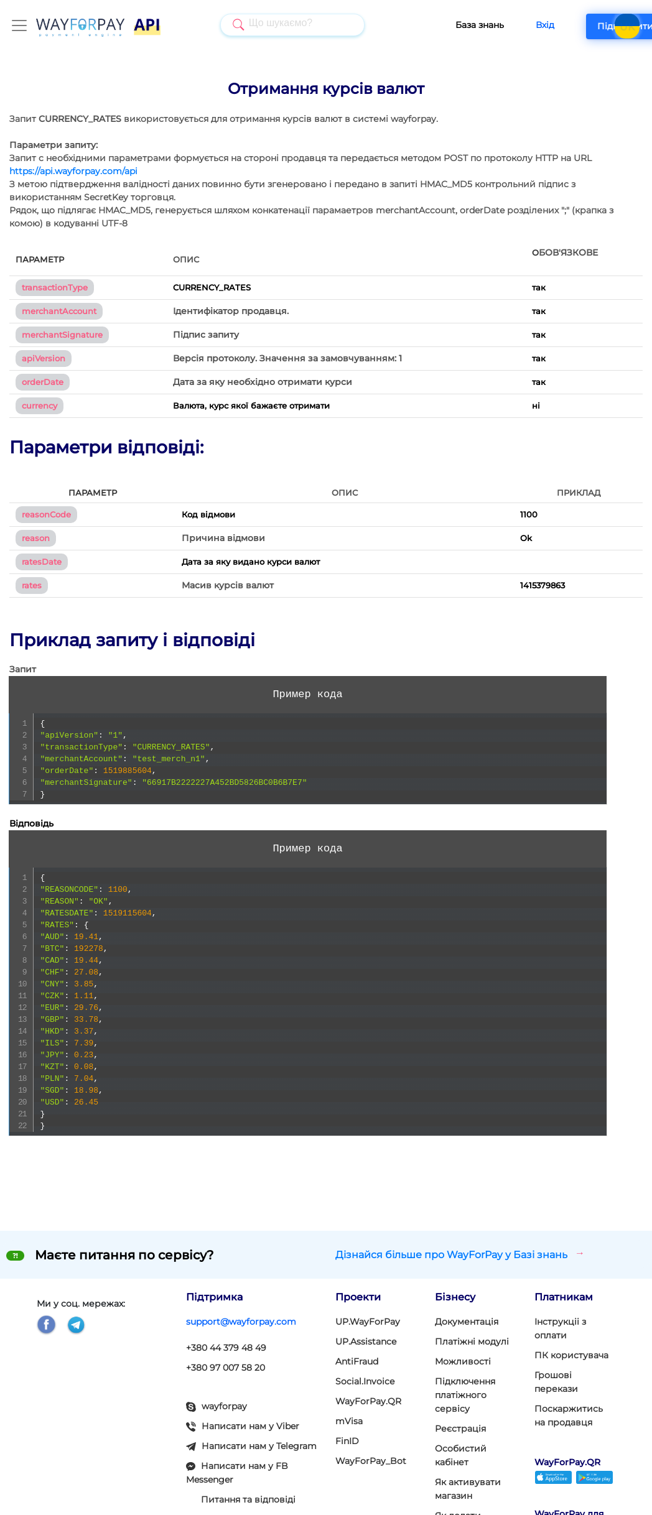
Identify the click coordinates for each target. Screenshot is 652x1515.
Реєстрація (460, 1428)
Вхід (520, 24)
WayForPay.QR (368, 1401)
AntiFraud (356, 1361)
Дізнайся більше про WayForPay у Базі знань (460, 1254)
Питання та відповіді (248, 1499)
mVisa (349, 1421)
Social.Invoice (364, 1381)
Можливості (463, 1361)
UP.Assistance (365, 1341)
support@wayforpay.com (241, 1321)
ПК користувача (571, 1355)
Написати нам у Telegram (251, 1446)
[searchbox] (282, 24)
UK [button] (627, 28)
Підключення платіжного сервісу (465, 1395)
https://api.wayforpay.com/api (73, 171)
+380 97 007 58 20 (225, 1367)
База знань (455, 24)
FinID (347, 1441)
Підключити (601, 26)
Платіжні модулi (472, 1341)
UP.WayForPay (367, 1321)
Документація (466, 1321)
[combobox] (280, 25)
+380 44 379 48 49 (226, 1347)
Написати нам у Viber (242, 1426)
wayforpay (216, 1406)
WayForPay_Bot (370, 1460)
